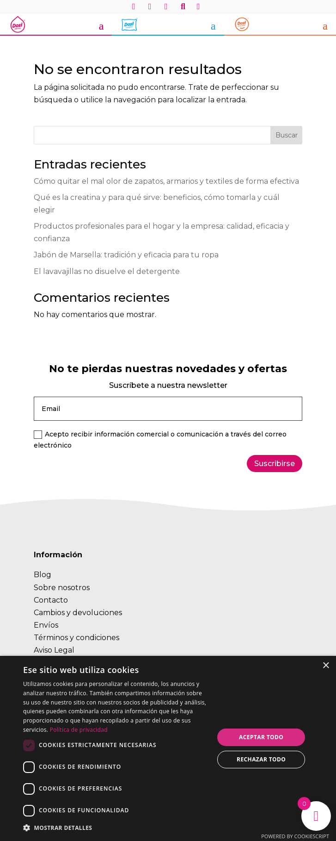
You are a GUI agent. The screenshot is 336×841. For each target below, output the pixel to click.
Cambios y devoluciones (78, 612)
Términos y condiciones (76, 637)
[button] (115, 828)
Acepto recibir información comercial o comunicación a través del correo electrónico (160, 439)
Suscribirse (274, 463)
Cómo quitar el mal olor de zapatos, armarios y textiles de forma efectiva (166, 181)
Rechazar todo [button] (261, 759)
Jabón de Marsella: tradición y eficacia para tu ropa (126, 254)
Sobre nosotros (62, 587)
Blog (42, 574)
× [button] (325, 665)
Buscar (286, 135)
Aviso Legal (54, 650)
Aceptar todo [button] (261, 737)
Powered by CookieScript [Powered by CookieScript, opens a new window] (295, 836)
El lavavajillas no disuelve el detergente (107, 271)
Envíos (46, 625)
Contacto (51, 600)
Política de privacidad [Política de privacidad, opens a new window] (79, 730)
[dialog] (168, 748)
